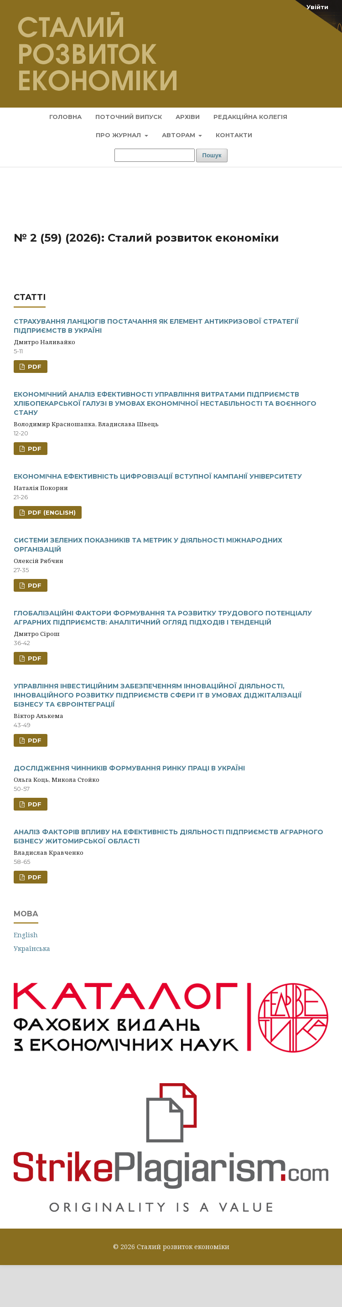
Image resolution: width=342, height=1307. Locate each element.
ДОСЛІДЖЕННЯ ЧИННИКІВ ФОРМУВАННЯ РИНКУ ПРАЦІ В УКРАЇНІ (129, 768)
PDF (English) (51, 512)
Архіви (188, 116)
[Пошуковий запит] (154, 155)
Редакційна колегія (250, 116)
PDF (33, 366)
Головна (65, 116)
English (26, 934)
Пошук (212, 155)
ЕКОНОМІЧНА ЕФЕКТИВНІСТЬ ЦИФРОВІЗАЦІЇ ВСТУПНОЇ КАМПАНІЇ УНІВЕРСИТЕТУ (158, 476)
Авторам (179, 135)
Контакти (234, 135)
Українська (32, 948)
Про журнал (119, 135)
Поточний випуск (128, 116)
